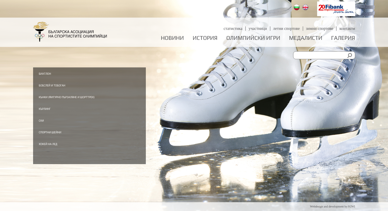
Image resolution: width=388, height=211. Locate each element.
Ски (58, 129)
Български (297, 8)
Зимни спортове (320, 28)
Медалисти (305, 38)
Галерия (343, 38)
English (306, 8)
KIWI (351, 206)
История (205, 38)
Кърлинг (64, 117)
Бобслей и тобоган (77, 86)
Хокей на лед (70, 154)
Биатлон (64, 73)
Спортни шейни (74, 141)
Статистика (232, 28)
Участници (258, 28)
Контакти (347, 28)
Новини (172, 38)
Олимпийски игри (253, 38)
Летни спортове (286, 28)
